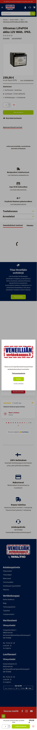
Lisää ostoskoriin (20, 726)
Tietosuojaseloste (18, 373)
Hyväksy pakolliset (18, 383)
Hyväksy (18, 379)
